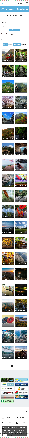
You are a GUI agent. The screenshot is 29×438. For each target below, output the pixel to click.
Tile (5, 44)
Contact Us (22, 422)
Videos (8, 417)
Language (19, 3)
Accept (5, 434)
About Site (8, 422)
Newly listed (24, 44)
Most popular (16, 44)
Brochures (22, 417)
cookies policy (10, 432)
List (10, 44)
